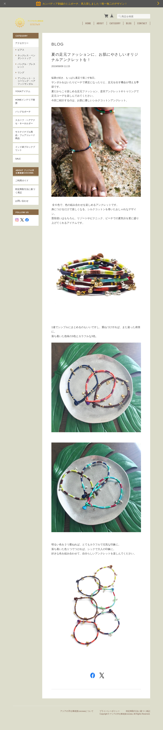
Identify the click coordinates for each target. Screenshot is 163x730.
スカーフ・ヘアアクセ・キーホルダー (25, 122)
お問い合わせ (21, 201)
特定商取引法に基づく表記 (25, 191)
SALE (18, 158)
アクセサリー (21, 43)
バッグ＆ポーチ (23, 111)
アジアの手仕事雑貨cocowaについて (76, 711)
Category (115, 23)
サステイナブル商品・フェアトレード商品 (25, 135)
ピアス (21, 49)
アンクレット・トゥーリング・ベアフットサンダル (26, 81)
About (100, 23)
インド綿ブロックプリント (25, 148)
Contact (142, 23)
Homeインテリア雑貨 (25, 101)
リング (21, 72)
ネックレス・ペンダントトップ (26, 56)
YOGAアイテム (22, 91)
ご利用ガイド (21, 180)
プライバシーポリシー (109, 711)
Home (88, 23)
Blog (129, 23)
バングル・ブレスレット (26, 65)
